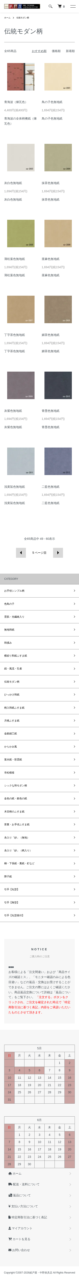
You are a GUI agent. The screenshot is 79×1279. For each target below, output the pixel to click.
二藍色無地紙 (50, 486)
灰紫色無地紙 (13, 410)
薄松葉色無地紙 (14, 259)
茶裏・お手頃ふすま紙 (16, 824)
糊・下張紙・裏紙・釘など (19, 863)
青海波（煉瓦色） (16, 102)
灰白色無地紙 (13, 183)
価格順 (56, 51)
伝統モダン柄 (22, 17)
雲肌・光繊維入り (14, 616)
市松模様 (9, 772)
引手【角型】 (11, 902)
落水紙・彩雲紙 (13, 759)
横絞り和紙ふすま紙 (15, 655)
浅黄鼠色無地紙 (14, 486)
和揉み (8, 642)
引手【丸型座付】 (14, 915)
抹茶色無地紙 (50, 183)
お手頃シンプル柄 (14, 590)
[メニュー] (72, 6)
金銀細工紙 (10, 733)
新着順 (70, 51)
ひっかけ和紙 (11, 694)
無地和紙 (9, 629)
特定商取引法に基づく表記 (27, 1217)
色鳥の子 (9, 603)
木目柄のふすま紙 (14, 811)
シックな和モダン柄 (15, 785)
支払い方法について (23, 1206)
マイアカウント (20, 1228)
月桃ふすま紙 (11, 720)
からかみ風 (10, 746)
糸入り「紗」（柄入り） (18, 850)
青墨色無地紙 (50, 410)
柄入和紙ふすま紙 (14, 707)
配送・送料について (24, 1184)
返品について (19, 1195)
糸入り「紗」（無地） (16, 837)
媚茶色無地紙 (50, 335)
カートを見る (19, 1239)
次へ (58, 553)
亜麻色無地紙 (50, 259)
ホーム (7, 17)
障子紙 (8, 876)
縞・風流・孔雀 (13, 668)
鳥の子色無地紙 (52, 102)
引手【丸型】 (11, 889)
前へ (21, 553)
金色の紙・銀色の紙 (15, 798)
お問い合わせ (19, 1250)
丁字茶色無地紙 (14, 335)
